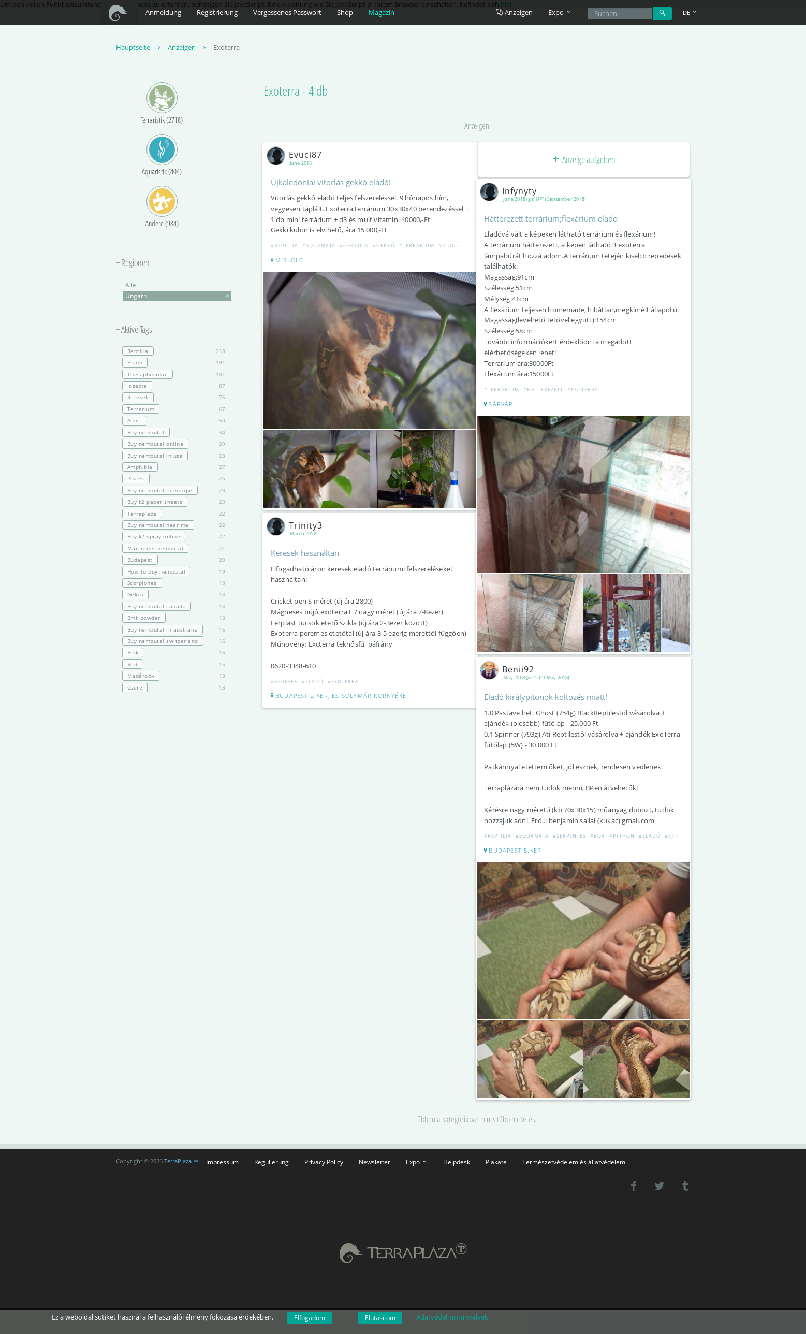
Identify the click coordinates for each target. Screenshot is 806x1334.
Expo (417, 1152)
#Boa (599, 832)
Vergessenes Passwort (287, 12)
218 (173, 352)
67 (173, 410)
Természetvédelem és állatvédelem (573, 1152)
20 (173, 561)
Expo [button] (560, 12)
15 (173, 665)
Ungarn (178, 297)
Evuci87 (298, 156)
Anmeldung (163, 12)
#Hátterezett (545, 391)
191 (173, 364)
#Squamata (321, 247)
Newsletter (374, 1152)
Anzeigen (514, 12)
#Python (624, 832)
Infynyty (512, 192)
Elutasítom (380, 1317)
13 (173, 677)
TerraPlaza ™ (181, 1152)
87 (173, 387)
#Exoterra (345, 688)
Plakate (496, 1152)
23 (173, 491)
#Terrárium (418, 247)
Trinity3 (299, 521)
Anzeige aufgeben (583, 160)
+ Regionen (133, 264)
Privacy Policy (323, 1152)
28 (173, 456)
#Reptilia (286, 247)
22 (173, 514)
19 (173, 572)
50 (173, 422)
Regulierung (271, 1152)
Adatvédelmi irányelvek (452, 1317)
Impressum (222, 1152)
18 (173, 584)
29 (173, 445)
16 (173, 630)
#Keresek (286, 688)
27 (173, 468)
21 (173, 549)
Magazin (381, 12)
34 (173, 433)
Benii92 (511, 665)
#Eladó (451, 247)
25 (173, 480)
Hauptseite (139, 48)
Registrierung (217, 12)
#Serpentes (571, 832)
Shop (345, 12)
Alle (130, 286)
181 (173, 375)
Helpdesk (456, 1152)
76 (173, 398)
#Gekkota (356, 247)
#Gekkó (386, 247)
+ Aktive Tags (134, 331)
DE (690, 13)
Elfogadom (309, 1317)
